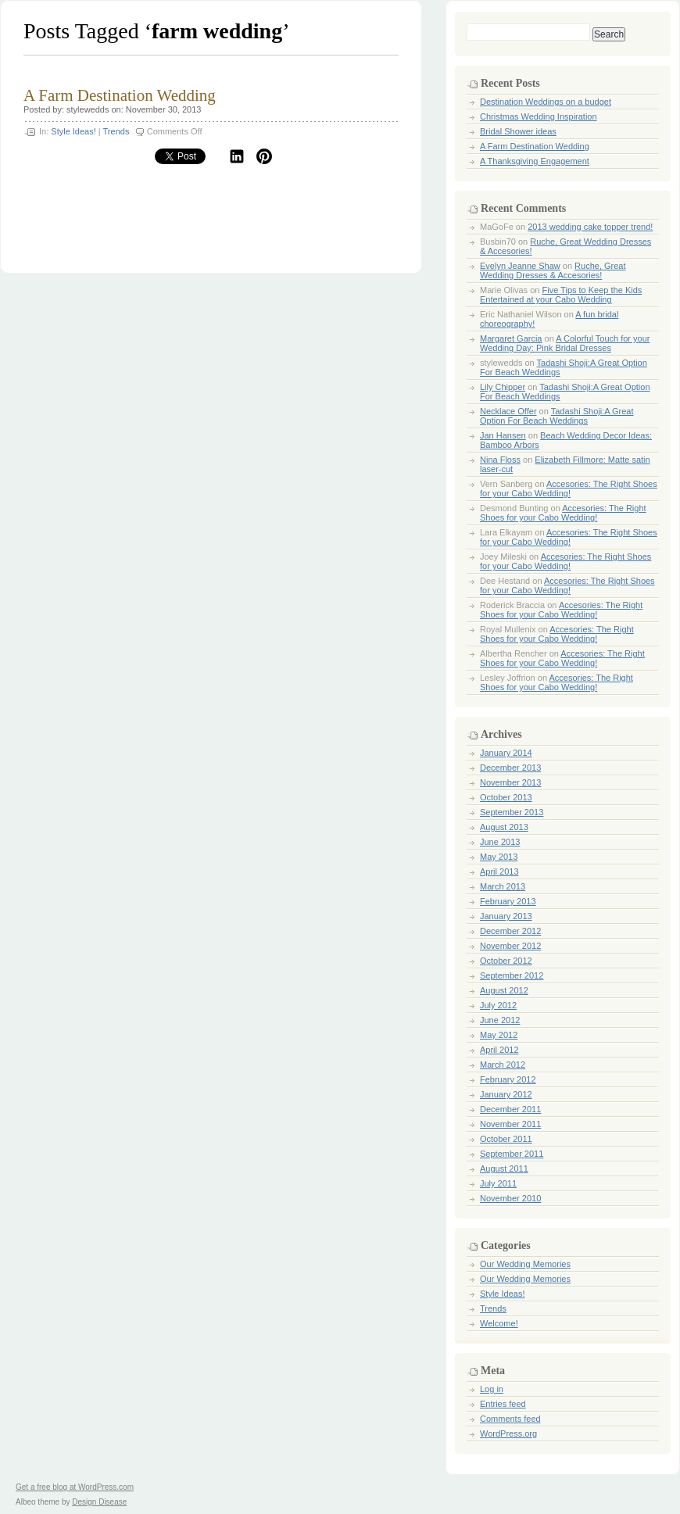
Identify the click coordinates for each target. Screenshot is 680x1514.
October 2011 (506, 1139)
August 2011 (504, 1168)
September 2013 (511, 812)
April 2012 (499, 1049)
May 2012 (498, 1035)
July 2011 (498, 1183)
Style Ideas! (73, 131)
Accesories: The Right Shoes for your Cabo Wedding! (568, 488)
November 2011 (510, 1124)
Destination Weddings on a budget (545, 101)
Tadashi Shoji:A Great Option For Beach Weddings (557, 415)
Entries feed (503, 1403)
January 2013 (506, 916)
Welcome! (499, 1323)
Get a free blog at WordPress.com (75, 1487)
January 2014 (506, 752)
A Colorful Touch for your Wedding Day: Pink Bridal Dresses (565, 343)
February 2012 (508, 1079)
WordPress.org (508, 1433)
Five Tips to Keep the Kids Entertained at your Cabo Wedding (561, 294)
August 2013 (504, 827)
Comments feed (510, 1418)
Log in (491, 1389)
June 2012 (500, 1020)
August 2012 (504, 990)
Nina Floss (500, 459)
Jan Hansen (503, 435)
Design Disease (99, 1502)
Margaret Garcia (511, 338)
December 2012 (510, 931)
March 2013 (502, 886)
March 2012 (502, 1064)
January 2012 (506, 1094)
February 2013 (508, 901)
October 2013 (506, 797)
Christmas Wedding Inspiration (538, 116)
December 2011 (510, 1109)
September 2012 (511, 975)
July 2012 (498, 1005)
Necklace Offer (508, 411)
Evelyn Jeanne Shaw (520, 265)
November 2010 (510, 1198)
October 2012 (506, 960)
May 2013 (498, 856)
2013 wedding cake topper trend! (590, 226)
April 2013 (499, 871)
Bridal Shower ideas (518, 131)
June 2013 (500, 841)
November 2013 (510, 782)
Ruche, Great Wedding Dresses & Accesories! (553, 270)
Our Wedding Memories (525, 1264)
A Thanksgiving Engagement (534, 161)
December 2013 (510, 767)
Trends (116, 131)
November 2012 (510, 945)
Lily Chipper (502, 387)
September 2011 (511, 1153)
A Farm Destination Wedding (119, 95)
